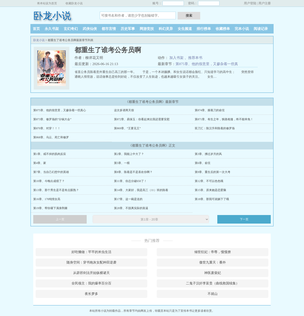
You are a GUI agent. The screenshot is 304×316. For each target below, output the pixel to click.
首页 (36, 29)
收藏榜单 (223, 29)
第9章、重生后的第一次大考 (212, 172)
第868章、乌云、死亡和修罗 (51, 137)
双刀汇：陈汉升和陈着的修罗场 (215, 128)
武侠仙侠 (90, 29)
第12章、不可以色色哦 (209, 181)
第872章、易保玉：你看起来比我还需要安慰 (142, 119)
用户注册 (264, 3)
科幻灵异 (166, 29)
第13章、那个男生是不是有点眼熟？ (56, 190)
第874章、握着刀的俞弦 (210, 110)
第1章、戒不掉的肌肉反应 (49, 154)
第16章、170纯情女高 (46, 199)
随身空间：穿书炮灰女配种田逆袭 (91, 262)
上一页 (60, 219)
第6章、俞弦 (202, 163)
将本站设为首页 (47, 3)
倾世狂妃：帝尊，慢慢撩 (212, 252)
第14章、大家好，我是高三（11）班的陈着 (141, 190)
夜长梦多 (91, 294)
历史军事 (128, 29)
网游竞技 (147, 29)
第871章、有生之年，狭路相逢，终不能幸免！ (224, 119)
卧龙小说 (52, 15)
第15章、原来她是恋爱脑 (210, 190)
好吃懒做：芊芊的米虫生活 (91, 252)
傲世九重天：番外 (212, 262)
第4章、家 (39, 163)
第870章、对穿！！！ (46, 128)
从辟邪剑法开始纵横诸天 (91, 273)
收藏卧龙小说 (74, 3)
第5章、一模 (122, 163)
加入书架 (176, 58)
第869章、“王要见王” (127, 128)
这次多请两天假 (124, 110)
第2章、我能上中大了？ (129, 154)
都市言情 (109, 29)
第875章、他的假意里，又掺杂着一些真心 (59, 110)
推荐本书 (195, 58)
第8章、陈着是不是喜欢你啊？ (133, 172)
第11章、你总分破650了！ (130, 181)
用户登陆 (250, 3)
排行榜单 (204, 29)
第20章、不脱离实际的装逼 (131, 208)
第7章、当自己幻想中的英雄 (51, 172)
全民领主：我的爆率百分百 (91, 283)
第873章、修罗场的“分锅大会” (52, 119)
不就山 (213, 294)
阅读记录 (261, 29)
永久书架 (52, 29)
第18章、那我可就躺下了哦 (212, 199)
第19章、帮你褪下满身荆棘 (50, 208)
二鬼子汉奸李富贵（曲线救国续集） (212, 283)
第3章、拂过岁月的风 (208, 154)
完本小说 (242, 29)
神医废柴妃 (212, 273)
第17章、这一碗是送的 (128, 199)
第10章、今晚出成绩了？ (49, 181)
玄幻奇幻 (71, 29)
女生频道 (185, 29)
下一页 (244, 219)
